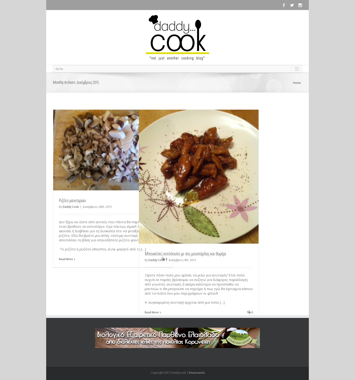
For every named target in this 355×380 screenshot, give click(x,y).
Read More (66, 259)
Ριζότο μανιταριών (72, 200)
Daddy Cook (71, 207)
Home (297, 83)
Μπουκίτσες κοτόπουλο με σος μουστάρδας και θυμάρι (185, 254)
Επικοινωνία (197, 373)
